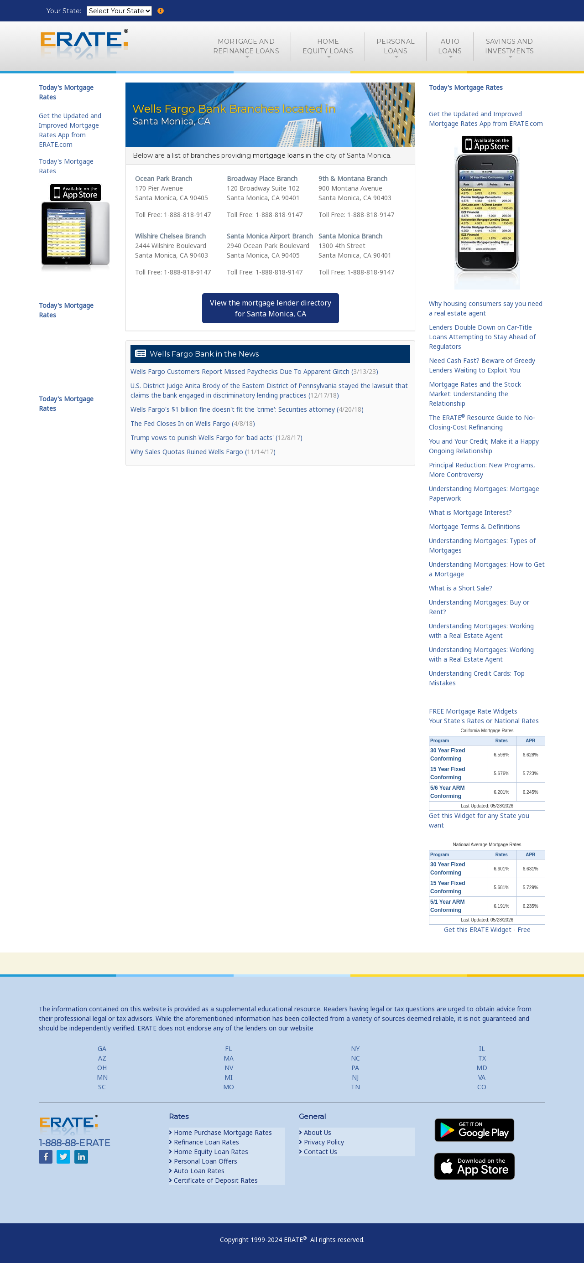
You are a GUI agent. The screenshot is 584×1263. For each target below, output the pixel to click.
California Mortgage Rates (486, 730)
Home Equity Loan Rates (208, 1151)
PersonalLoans (395, 46)
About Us (315, 1132)
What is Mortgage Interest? (470, 512)
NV (228, 1067)
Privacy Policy (321, 1142)
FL (228, 1048)
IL (482, 1048)
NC (355, 1058)
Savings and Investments (509, 46)
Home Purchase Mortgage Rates (220, 1132)
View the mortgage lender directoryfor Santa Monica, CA (270, 308)
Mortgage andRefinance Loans (246, 46)
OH (102, 1067)
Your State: (65, 11)
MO (228, 1086)
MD (481, 1067)
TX (482, 1058)
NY (355, 1048)
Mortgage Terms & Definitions (474, 526)
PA (355, 1067)
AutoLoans (450, 46)
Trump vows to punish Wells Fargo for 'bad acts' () (216, 437)
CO (481, 1086)
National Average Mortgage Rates (487, 844)
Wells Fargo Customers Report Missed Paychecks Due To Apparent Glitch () (254, 371)
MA (229, 1058)
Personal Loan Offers (203, 1161)
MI (228, 1077)
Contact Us (318, 1151)
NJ (355, 1077)
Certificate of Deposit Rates (213, 1180)
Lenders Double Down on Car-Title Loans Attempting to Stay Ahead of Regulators (482, 337)
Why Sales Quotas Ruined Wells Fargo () (203, 451)
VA (481, 1077)
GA (102, 1048)
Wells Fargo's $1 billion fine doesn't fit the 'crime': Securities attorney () (247, 409)
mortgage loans (278, 155)
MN (102, 1077)
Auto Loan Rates (196, 1170)
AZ (102, 1058)
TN (355, 1086)
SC (102, 1086)
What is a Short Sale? (460, 588)
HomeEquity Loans (327, 46)
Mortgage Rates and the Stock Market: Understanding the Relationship (475, 394)
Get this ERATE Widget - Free (487, 929)
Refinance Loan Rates (204, 1142)
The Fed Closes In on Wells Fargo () (192, 423)
